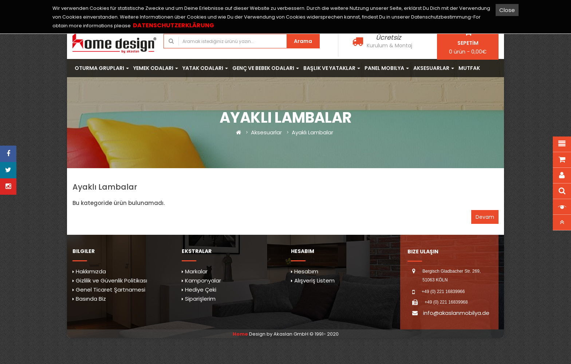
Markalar (196, 271)
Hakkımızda (91, 271)
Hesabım (306, 271)
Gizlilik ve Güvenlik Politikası (111, 280)
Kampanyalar (203, 280)
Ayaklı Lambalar (312, 132)
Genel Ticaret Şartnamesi (110, 289)
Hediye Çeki (200, 289)
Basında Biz (91, 298)
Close (507, 10)
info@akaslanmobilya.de (456, 313)
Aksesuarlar (266, 132)
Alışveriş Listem (314, 280)
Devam (485, 217)
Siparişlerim (200, 298)
